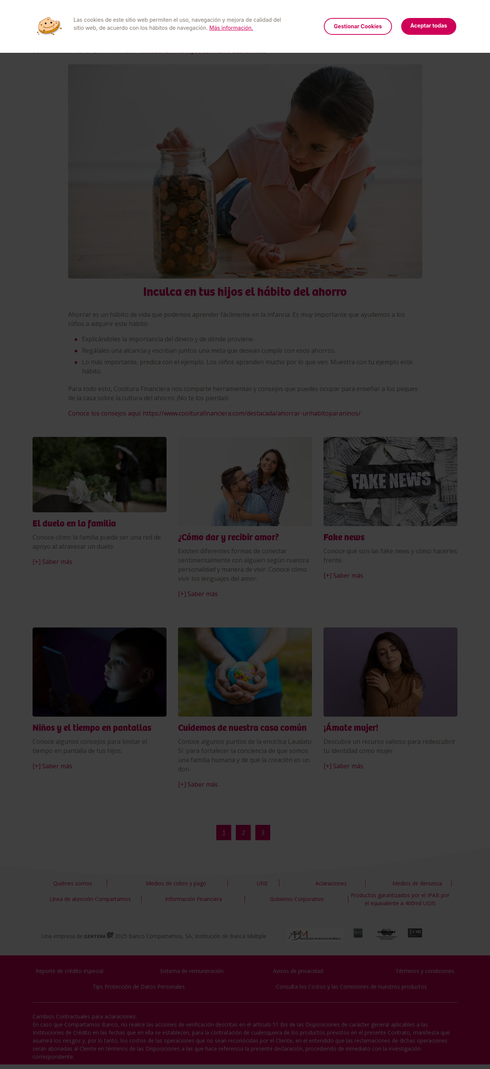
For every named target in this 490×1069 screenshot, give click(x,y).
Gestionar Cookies (358, 26)
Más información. (231, 27)
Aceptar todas (428, 25)
